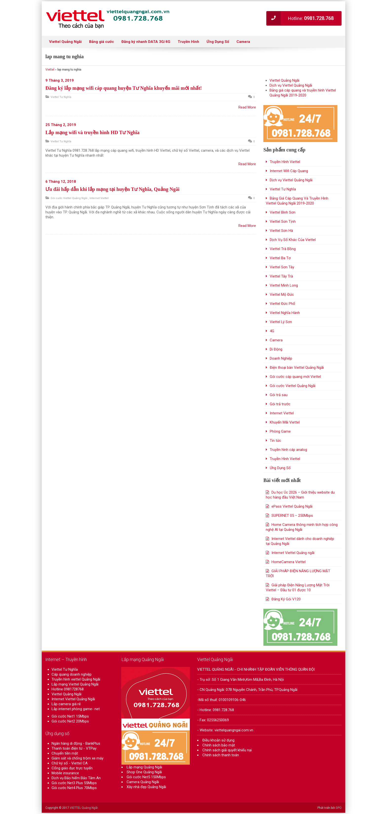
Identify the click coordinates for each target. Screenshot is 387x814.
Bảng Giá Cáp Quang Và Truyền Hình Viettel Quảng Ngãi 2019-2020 (297, 200)
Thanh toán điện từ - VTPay (74, 748)
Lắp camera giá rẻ (66, 704)
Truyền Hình (188, 41)
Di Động (276, 349)
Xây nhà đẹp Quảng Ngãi (146, 789)
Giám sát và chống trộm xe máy (77, 758)
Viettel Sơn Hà (281, 230)
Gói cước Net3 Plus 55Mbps (74, 783)
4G (272, 331)
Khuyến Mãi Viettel (285, 422)
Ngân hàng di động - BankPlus (76, 743)
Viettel (49, 69)
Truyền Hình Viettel (285, 162)
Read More (247, 107)
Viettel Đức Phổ (282, 303)
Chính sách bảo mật (218, 745)
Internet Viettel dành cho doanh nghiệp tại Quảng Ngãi (300, 541)
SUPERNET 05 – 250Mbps (292, 515)
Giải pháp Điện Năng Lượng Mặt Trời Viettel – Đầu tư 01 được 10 (297, 587)
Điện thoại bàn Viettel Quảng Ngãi (297, 367)
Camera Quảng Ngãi (143, 784)
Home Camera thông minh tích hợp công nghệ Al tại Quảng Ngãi (302, 527)
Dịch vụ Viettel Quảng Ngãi (291, 85)
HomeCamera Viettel (288, 562)
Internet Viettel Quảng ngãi (292, 553)
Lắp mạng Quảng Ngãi (144, 770)
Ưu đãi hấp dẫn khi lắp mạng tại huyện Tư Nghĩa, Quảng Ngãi (112, 189)
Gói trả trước (280, 404)
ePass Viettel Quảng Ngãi (291, 506)
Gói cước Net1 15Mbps (70, 716)
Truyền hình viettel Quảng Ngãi (76, 679)
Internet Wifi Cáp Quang (289, 171)
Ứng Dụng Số (218, 41)
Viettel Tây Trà (281, 276)
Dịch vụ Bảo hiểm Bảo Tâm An (76, 778)
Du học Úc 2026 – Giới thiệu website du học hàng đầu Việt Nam (300, 495)
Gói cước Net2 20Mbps (70, 721)
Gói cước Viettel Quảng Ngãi (69, 198)
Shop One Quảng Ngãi (144, 775)
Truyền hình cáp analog (288, 449)
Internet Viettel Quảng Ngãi (73, 699)
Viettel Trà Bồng (283, 249)
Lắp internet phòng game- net (76, 709)
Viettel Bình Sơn (282, 212)
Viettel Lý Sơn (281, 322)
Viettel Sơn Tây (282, 267)
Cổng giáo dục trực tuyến (72, 768)
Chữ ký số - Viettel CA (70, 763)
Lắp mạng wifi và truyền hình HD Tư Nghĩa (92, 132)
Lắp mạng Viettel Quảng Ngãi (75, 684)
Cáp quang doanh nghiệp (72, 674)
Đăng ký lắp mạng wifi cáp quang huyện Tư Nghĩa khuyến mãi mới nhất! (123, 88)
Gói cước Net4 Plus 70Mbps (74, 788)
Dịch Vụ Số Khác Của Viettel (293, 240)
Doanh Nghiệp (281, 358)
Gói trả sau (279, 395)
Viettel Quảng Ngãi (65, 41)
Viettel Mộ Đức (282, 294)
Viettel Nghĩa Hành (285, 313)
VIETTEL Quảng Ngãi (84, 808)
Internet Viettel (99, 198)
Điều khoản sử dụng (218, 740)
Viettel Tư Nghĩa (61, 97)
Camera (243, 41)
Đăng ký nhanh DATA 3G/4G (145, 41)
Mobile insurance (65, 773)
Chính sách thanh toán (220, 755)
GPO (339, 808)
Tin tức (275, 440)
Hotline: (300, 18)
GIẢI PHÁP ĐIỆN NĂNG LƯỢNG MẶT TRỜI (298, 573)
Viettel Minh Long (284, 285)
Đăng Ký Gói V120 (286, 599)
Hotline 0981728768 (68, 689)
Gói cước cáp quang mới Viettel (295, 376)
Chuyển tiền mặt (65, 753)
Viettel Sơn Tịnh (283, 221)
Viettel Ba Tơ (280, 258)
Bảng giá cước (101, 41)
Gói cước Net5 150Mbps (146, 779)
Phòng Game (280, 431)
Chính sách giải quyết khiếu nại (227, 750)
